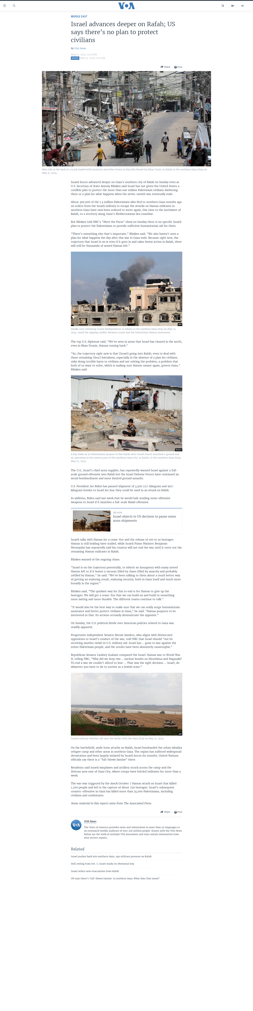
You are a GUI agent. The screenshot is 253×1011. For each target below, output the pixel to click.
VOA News (80, 48)
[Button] (165, 67)
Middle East (79, 16)
